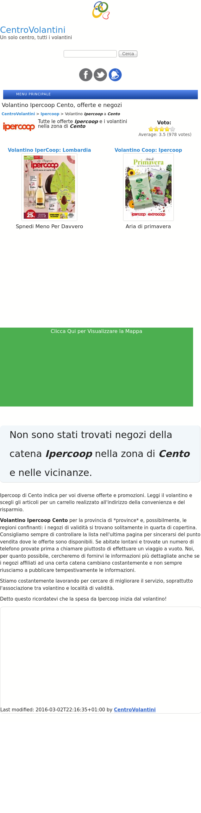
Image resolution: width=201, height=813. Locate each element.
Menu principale (33, 94)
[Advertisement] (100, 280)
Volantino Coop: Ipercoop (148, 150)
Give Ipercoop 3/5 (162, 129)
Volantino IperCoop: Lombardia (49, 150)
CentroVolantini (33, 30)
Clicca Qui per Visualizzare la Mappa (96, 331)
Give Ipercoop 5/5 (172, 129)
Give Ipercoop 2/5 (156, 129)
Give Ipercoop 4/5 (167, 129)
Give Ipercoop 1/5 (151, 129)
